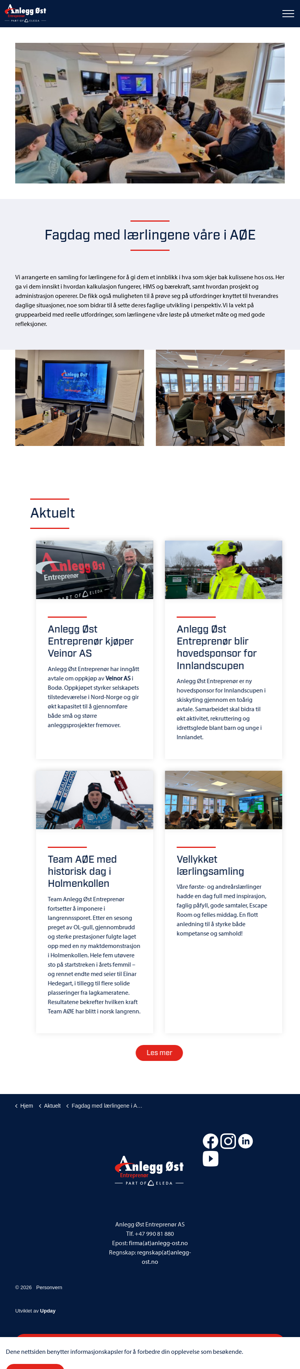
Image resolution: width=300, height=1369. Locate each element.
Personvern (49, 1287)
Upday (48, 1311)
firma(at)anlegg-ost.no (158, 1243)
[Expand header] (288, 13)
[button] (150, 113)
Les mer (169, 1053)
